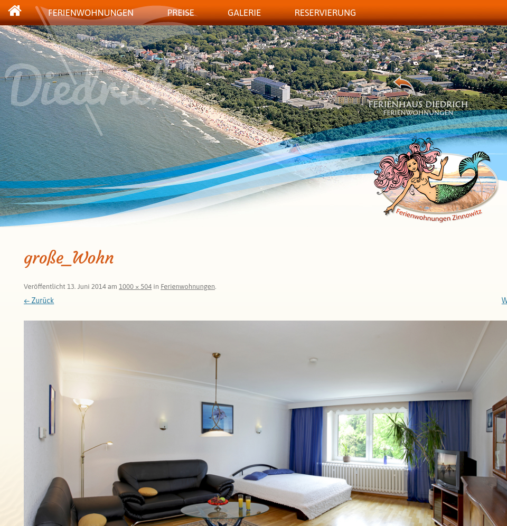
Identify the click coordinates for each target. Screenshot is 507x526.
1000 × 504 (135, 286)
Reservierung (325, 12)
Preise (180, 12)
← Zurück (39, 300)
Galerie (244, 12)
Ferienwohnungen (91, 12)
